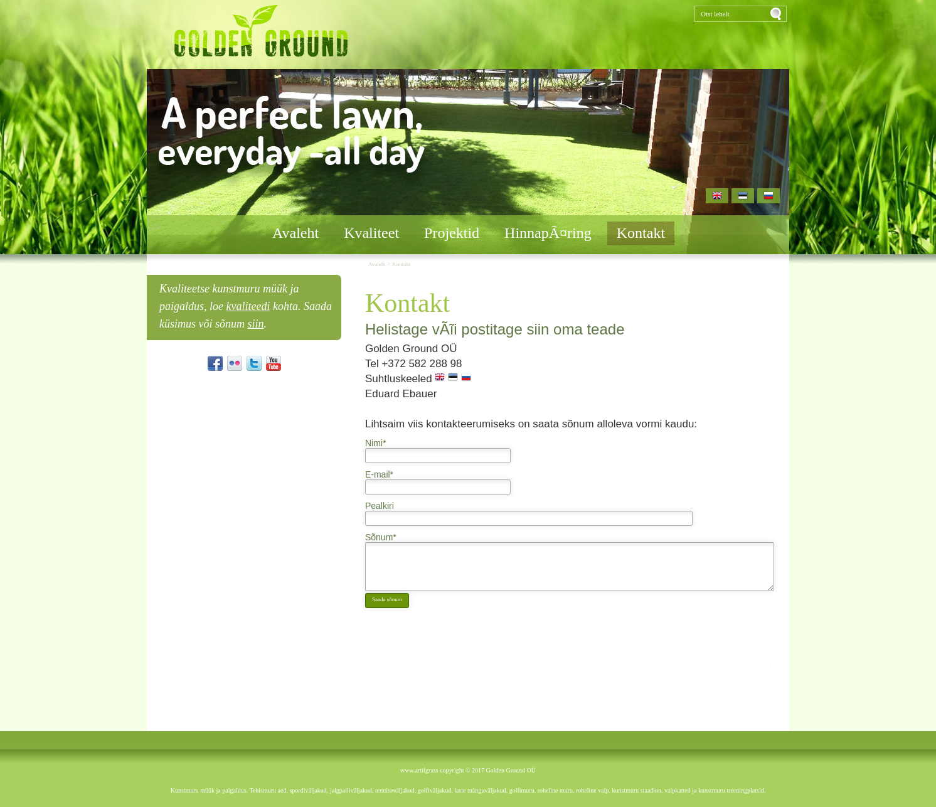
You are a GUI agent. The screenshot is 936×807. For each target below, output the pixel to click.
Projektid (451, 233)
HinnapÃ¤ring (548, 233)
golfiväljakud (434, 790)
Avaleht (295, 233)
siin (256, 324)
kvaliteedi (248, 306)
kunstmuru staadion (637, 790)
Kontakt (641, 233)
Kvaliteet (371, 233)
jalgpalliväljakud (351, 790)
